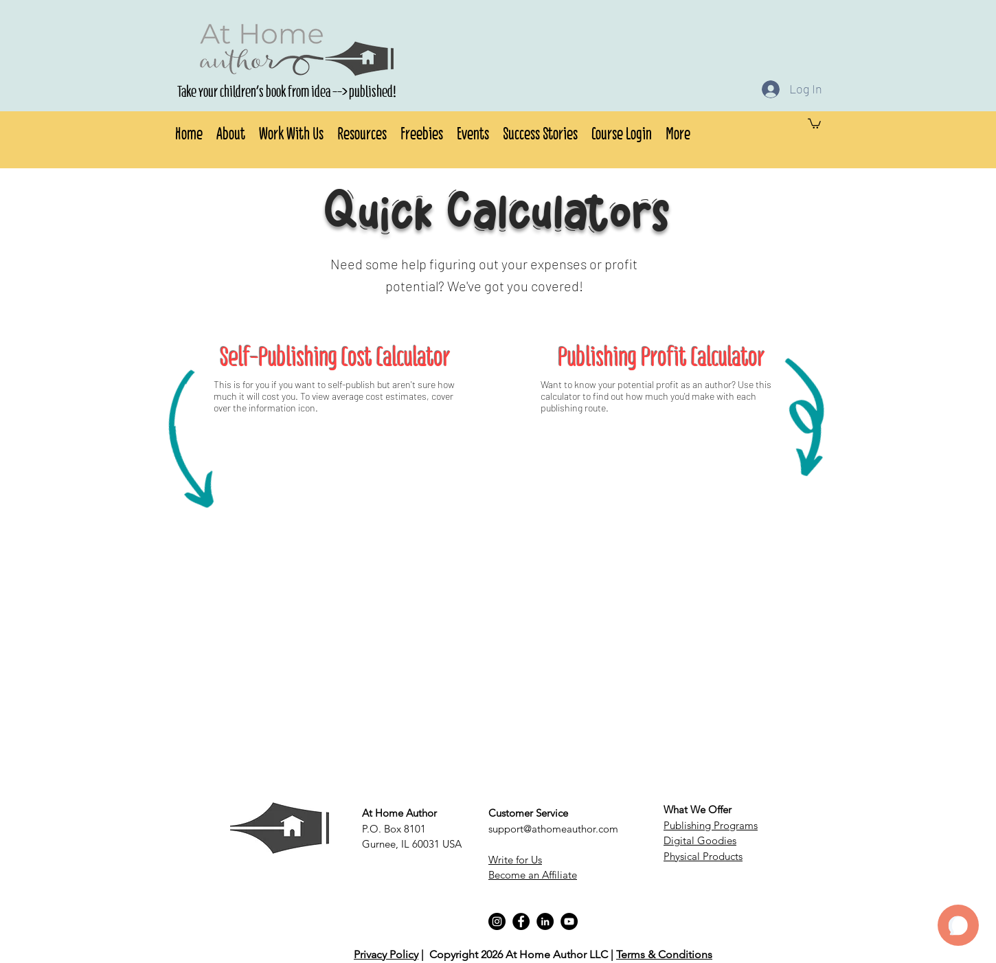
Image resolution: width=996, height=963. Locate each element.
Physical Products (703, 856)
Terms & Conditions (664, 954)
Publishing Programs (711, 825)
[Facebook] (521, 921)
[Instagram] (497, 921)
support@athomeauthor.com (553, 828)
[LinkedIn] (545, 921)
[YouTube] (569, 921)
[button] (231, 131)
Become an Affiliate (532, 874)
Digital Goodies (700, 840)
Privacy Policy (386, 954)
